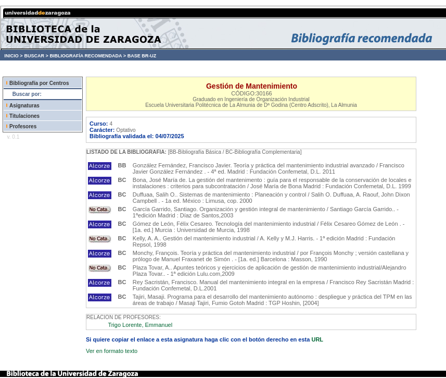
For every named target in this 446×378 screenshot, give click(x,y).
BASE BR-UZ (142, 55)
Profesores (22, 126)
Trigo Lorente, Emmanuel (140, 325)
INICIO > (13, 55)
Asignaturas (24, 105)
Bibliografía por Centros (39, 83)
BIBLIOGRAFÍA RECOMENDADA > (87, 55)
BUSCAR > (36, 55)
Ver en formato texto (111, 351)
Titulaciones (24, 116)
